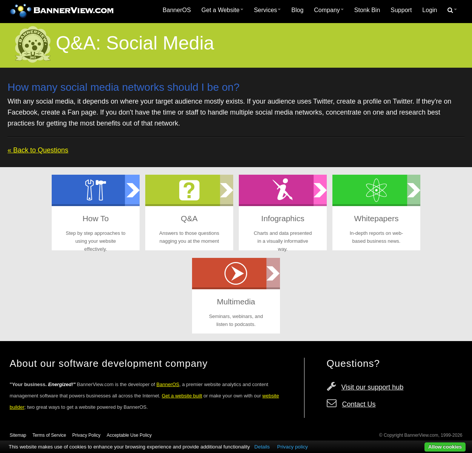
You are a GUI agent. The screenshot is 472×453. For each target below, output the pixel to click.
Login (429, 10)
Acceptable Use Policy (129, 435)
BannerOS (177, 10)
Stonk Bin (367, 10)
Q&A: (78, 43)
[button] (452, 10)
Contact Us (359, 404)
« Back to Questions (38, 150)
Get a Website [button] (222, 10)
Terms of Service (49, 435)
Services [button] (267, 10)
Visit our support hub (372, 387)
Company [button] (328, 10)
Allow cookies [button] (445, 447)
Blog (297, 10)
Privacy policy (292, 447)
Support (401, 10)
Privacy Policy (86, 435)
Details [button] (262, 447)
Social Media (160, 43)
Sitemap (18, 435)
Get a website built (182, 396)
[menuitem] (176, 10)
